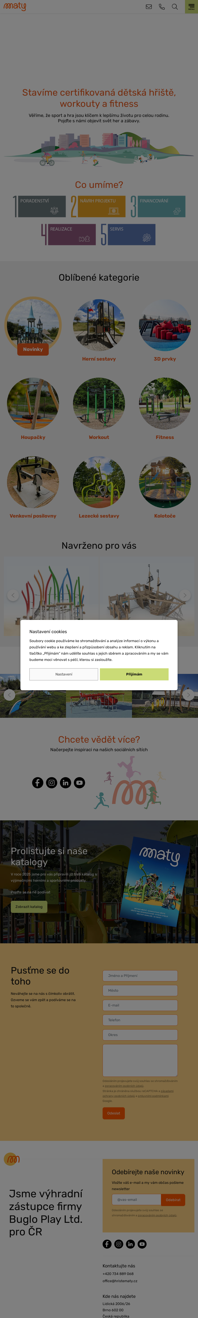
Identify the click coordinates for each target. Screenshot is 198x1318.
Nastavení (63, 674)
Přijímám (134, 674)
